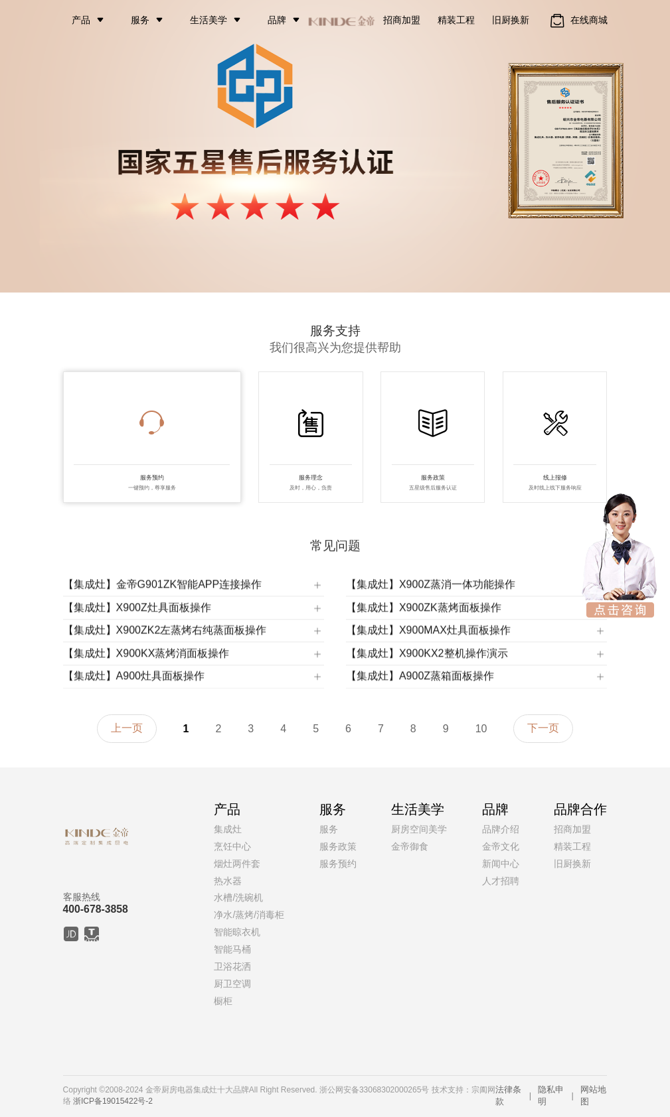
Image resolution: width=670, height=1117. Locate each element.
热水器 (228, 881)
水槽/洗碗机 (238, 897)
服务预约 (338, 863)
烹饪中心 (232, 846)
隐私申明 (551, 1095)
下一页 (543, 728)
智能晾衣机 (237, 932)
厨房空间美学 (419, 829)
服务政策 (338, 846)
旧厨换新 (510, 20)
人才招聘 (500, 881)
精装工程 (456, 20)
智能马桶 (232, 949)
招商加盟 (401, 20)
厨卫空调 (232, 983)
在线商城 (577, 21)
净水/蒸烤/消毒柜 (249, 914)
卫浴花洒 (232, 966)
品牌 (277, 20)
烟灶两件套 (237, 863)
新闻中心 (500, 863)
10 (481, 728)
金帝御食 (409, 846)
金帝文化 (500, 846)
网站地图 (593, 1095)
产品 (81, 20)
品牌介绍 (500, 829)
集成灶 (228, 829)
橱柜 (223, 1001)
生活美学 (208, 20)
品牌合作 (580, 809)
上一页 (127, 728)
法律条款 (508, 1095)
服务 (140, 20)
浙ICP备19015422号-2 (113, 1101)
